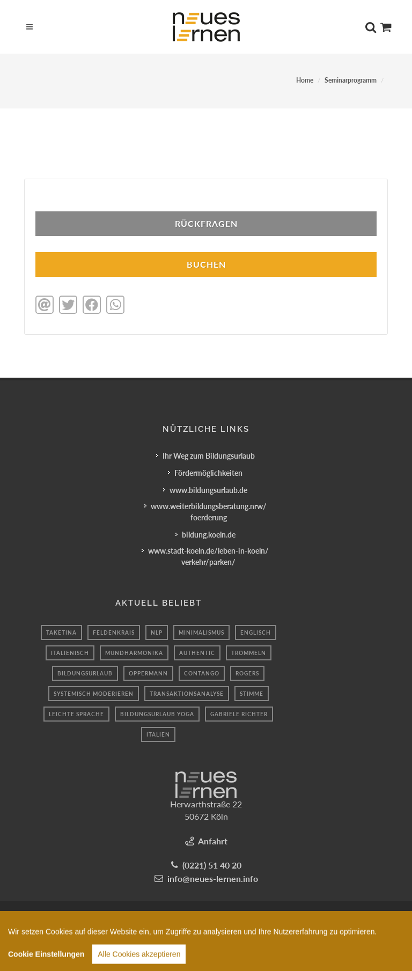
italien (158, 734)
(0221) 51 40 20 (211, 865)
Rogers (247, 673)
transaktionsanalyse (187, 693)
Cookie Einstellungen (46, 965)
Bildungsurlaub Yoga (157, 714)
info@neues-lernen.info (212, 878)
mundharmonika (134, 653)
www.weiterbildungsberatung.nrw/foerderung (209, 512)
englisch (255, 632)
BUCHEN (206, 264)
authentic (197, 653)
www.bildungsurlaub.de (208, 490)
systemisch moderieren (94, 693)
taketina (61, 632)
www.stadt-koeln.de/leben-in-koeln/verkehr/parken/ (208, 556)
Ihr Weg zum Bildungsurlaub (209, 455)
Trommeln (248, 653)
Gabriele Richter (239, 714)
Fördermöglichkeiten (208, 472)
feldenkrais (114, 632)
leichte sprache (76, 714)
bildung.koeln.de (209, 534)
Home (304, 80)
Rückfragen (206, 223)
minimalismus (201, 632)
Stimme (251, 693)
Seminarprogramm (351, 80)
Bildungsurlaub (85, 673)
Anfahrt (212, 841)
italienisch (70, 653)
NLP (157, 632)
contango (201, 673)
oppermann (148, 673)
